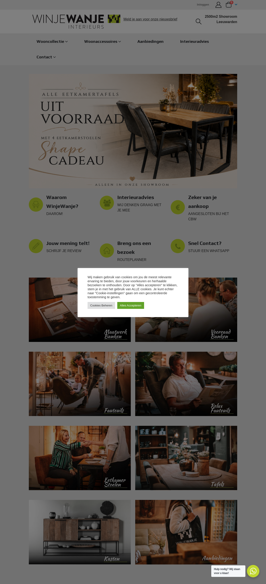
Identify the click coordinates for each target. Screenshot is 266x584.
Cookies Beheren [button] (101, 305)
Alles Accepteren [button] (130, 305)
